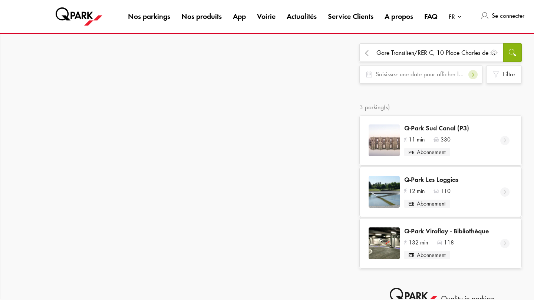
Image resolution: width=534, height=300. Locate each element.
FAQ (431, 16)
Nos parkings (149, 16)
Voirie (266, 16)
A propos (399, 16)
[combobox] (456, 17)
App (239, 16)
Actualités (302, 16)
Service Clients (350, 16)
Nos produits (201, 16)
